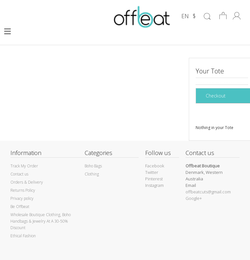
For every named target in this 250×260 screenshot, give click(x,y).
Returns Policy (22, 190)
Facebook (154, 166)
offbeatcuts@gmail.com (208, 192)
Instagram (154, 185)
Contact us (19, 174)
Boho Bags (93, 166)
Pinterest (154, 179)
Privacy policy (22, 198)
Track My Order (24, 166)
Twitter (151, 172)
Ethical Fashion (23, 236)
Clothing (92, 174)
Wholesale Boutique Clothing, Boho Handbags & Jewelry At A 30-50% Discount (40, 221)
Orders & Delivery (26, 182)
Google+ (194, 198)
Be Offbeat (19, 206)
